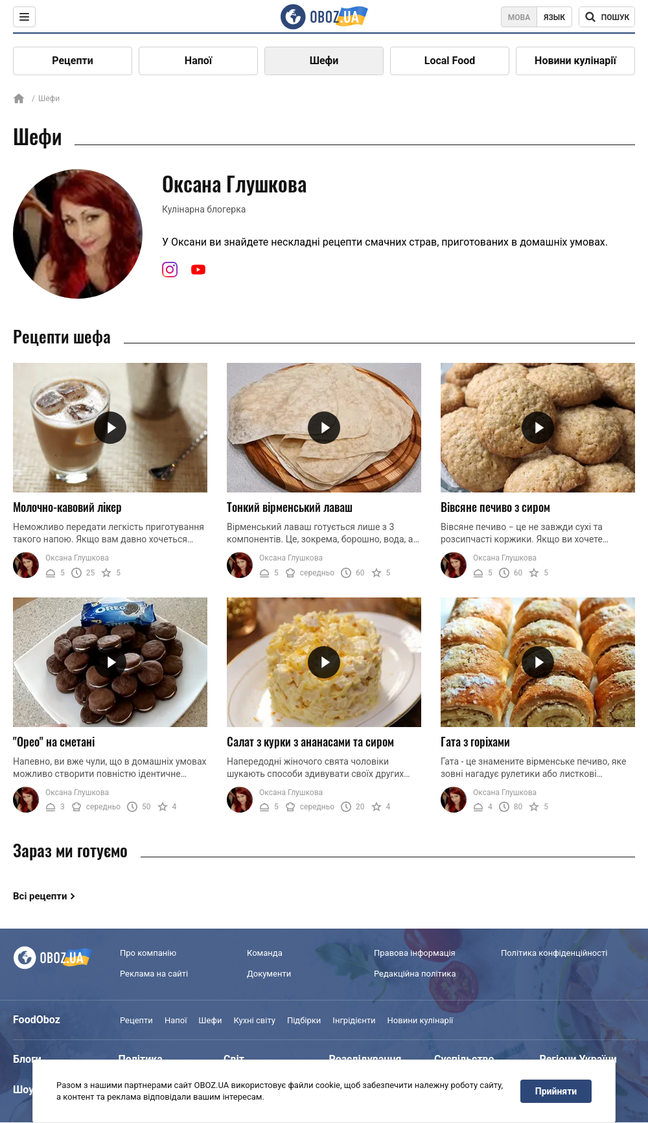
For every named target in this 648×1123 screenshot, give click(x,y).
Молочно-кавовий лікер (67, 507)
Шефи (324, 60)
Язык (554, 17)
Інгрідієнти (353, 1020)
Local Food (449, 60)
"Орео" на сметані (54, 741)
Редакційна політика (415, 973)
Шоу (23, 1089)
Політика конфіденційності (554, 953)
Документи (269, 973)
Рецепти (72, 60)
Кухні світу (254, 1020)
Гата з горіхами (475, 741)
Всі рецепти (40, 896)
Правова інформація (415, 953)
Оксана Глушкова (77, 557)
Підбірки (304, 1020)
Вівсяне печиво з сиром (495, 507)
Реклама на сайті (154, 973)
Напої (198, 60)
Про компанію (148, 953)
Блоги (27, 1059)
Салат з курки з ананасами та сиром (310, 741)
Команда (265, 953)
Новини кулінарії (575, 60)
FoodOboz (36, 1019)
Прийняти (556, 1091)
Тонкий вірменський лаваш (290, 507)
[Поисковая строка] (606, 17)
